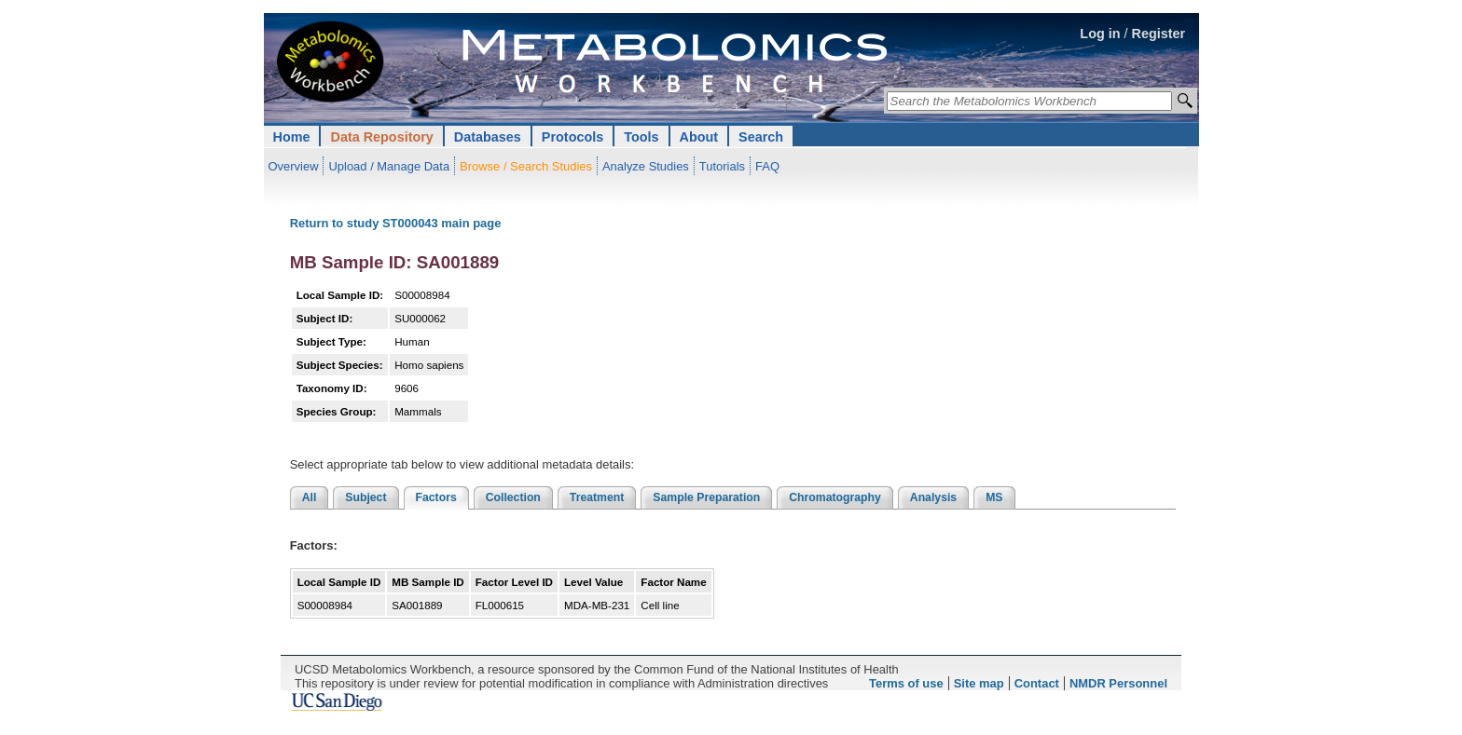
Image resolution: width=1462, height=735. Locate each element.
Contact (1036, 683)
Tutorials (722, 166)
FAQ (767, 166)
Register (1159, 33)
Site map (979, 683)
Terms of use (906, 683)
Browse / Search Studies (526, 166)
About (699, 136)
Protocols (572, 136)
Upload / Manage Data (388, 166)
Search (760, 136)
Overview (294, 166)
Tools (641, 136)
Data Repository (381, 136)
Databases (487, 136)
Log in (1100, 33)
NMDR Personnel (1118, 683)
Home (291, 136)
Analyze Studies (645, 166)
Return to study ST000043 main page (396, 223)
